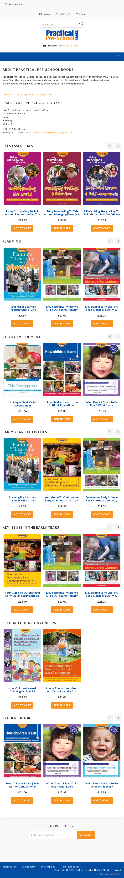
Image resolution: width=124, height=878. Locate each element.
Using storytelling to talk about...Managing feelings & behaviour (62, 214)
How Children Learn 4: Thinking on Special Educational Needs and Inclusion (22, 693)
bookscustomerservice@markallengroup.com (49, 132)
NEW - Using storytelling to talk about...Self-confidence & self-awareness (101, 214)
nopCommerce (114, 874)
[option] (22, 195)
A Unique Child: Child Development (22, 404)
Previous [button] (110, 146)
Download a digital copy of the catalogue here (27, 94)
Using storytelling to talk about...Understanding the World (22, 214)
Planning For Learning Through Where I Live (22, 308)
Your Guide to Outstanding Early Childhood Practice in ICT (62, 500)
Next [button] (118, 146)
